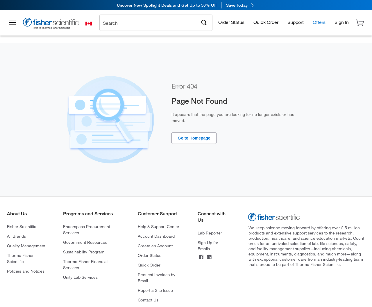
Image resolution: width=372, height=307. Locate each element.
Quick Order (265, 22)
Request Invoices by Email (156, 277)
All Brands (16, 236)
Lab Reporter (210, 232)
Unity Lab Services (80, 277)
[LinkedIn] (209, 257)
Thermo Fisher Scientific (20, 258)
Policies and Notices (25, 271)
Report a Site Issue (155, 290)
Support (295, 22)
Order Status (231, 22)
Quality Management (26, 245)
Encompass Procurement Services (86, 229)
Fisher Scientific (21, 226)
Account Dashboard (156, 236)
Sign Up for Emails (208, 245)
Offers (319, 22)
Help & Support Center (158, 226)
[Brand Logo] (50, 24)
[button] (12, 23)
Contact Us (148, 299)
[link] (186, 5)
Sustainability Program (83, 251)
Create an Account (155, 245)
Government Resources (85, 242)
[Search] (204, 22)
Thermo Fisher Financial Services (85, 264)
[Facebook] (201, 257)
